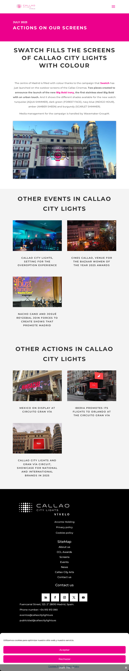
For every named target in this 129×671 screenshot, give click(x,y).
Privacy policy (64, 527)
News (64, 567)
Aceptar (64, 649)
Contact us (64, 577)
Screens (64, 557)
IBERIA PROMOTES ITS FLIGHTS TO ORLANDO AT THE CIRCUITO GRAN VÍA (92, 411)
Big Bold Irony (65, 92)
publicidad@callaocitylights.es (38, 620)
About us (64, 547)
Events (64, 562)
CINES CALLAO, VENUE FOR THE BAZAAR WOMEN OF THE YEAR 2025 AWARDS (91, 261)
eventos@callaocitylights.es (36, 615)
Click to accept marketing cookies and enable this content (64, 149)
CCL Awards (64, 552)
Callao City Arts (64, 572)
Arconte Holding (64, 521)
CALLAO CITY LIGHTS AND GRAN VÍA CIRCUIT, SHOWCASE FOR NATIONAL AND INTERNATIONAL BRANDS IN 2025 (37, 468)
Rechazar (65, 659)
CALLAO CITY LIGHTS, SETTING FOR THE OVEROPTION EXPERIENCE (37, 261)
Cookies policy (64, 532)
